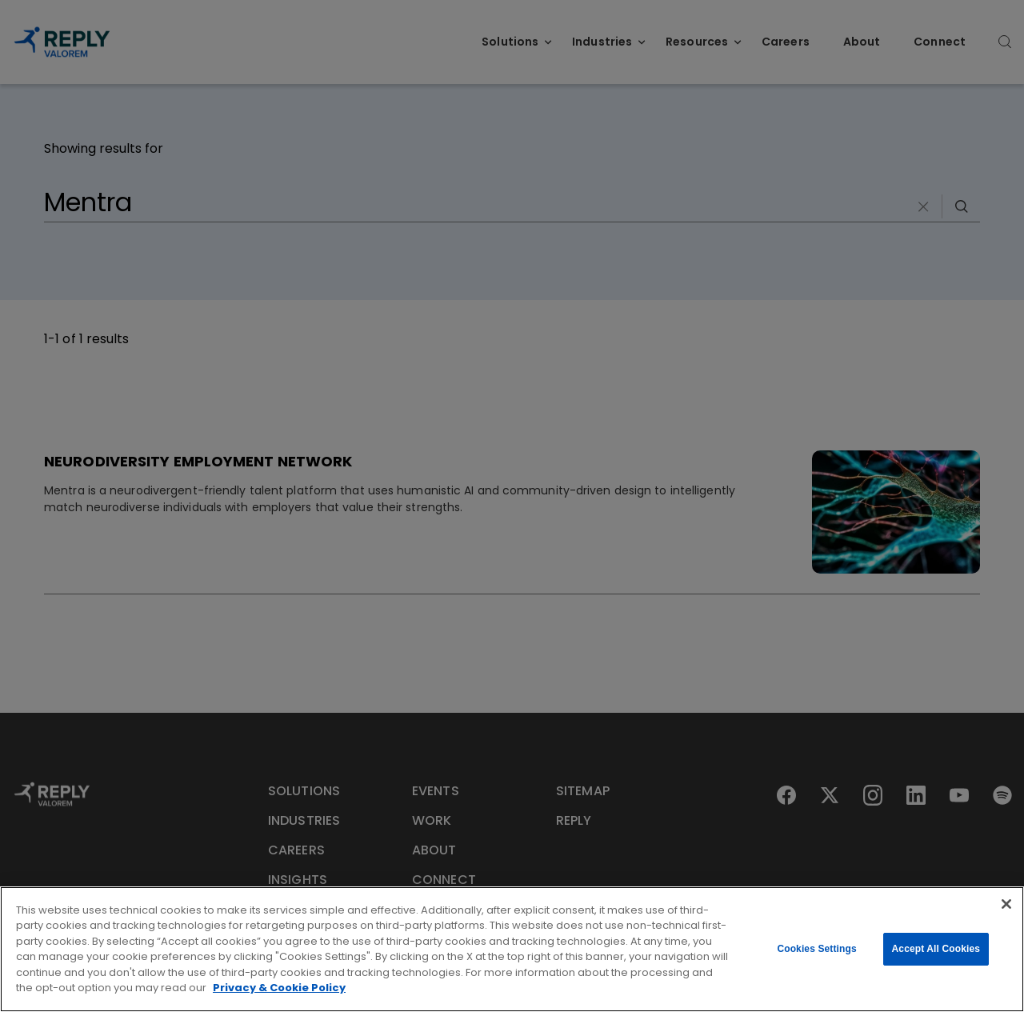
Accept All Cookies (936, 948)
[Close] (1006, 904)
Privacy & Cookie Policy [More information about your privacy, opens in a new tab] (279, 987)
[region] (512, 949)
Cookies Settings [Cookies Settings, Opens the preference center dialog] (816, 948)
